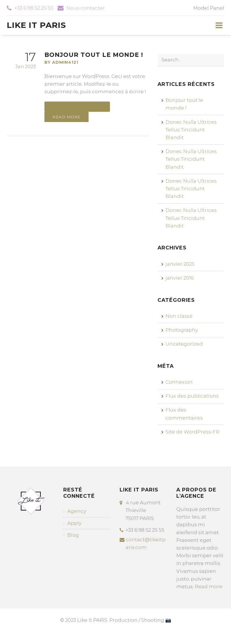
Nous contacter (85, 8)
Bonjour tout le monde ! (93, 54)
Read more (66, 116)
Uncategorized (184, 344)
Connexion (179, 382)
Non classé (179, 316)
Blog (73, 535)
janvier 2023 (179, 264)
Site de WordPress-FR (192, 432)
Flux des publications (192, 396)
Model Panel (208, 8)
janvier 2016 (179, 278)
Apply (74, 523)
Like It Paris (36, 25)
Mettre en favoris (74, 107)
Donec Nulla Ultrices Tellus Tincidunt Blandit (191, 129)
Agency (76, 511)
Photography (181, 330)
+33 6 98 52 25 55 (34, 8)
